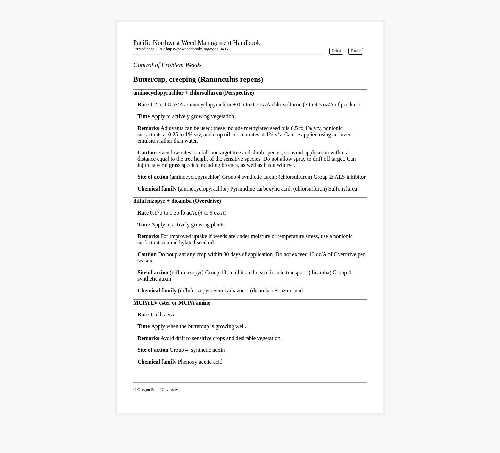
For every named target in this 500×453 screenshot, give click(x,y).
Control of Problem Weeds (167, 64)
